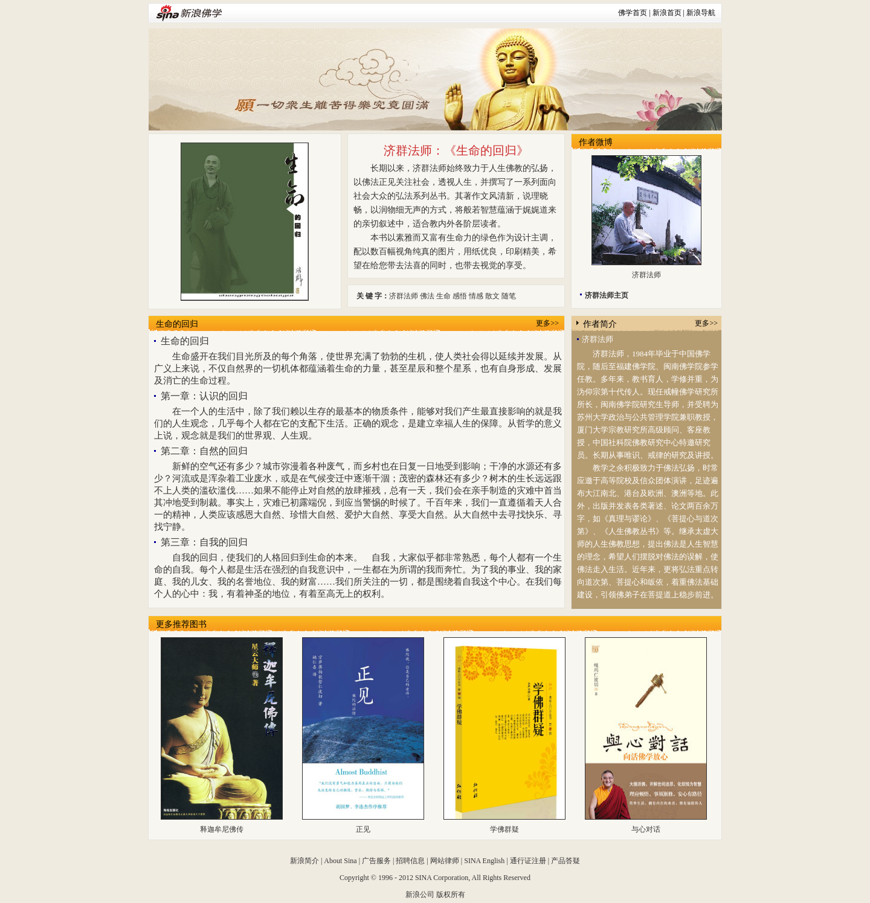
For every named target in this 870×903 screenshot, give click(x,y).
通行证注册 (528, 860)
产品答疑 (565, 860)
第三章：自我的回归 (204, 542)
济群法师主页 (606, 295)
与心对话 (645, 829)
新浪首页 (667, 12)
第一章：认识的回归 (204, 396)
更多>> (547, 323)
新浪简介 (304, 860)
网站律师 (444, 860)
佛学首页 (632, 12)
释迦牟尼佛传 (221, 829)
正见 (363, 829)
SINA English (484, 860)
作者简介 (600, 324)
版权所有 (450, 894)
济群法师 (646, 275)
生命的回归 (177, 324)
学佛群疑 (504, 829)
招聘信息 (410, 860)
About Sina (340, 860)
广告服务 (376, 860)
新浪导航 (700, 12)
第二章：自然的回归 (204, 451)
